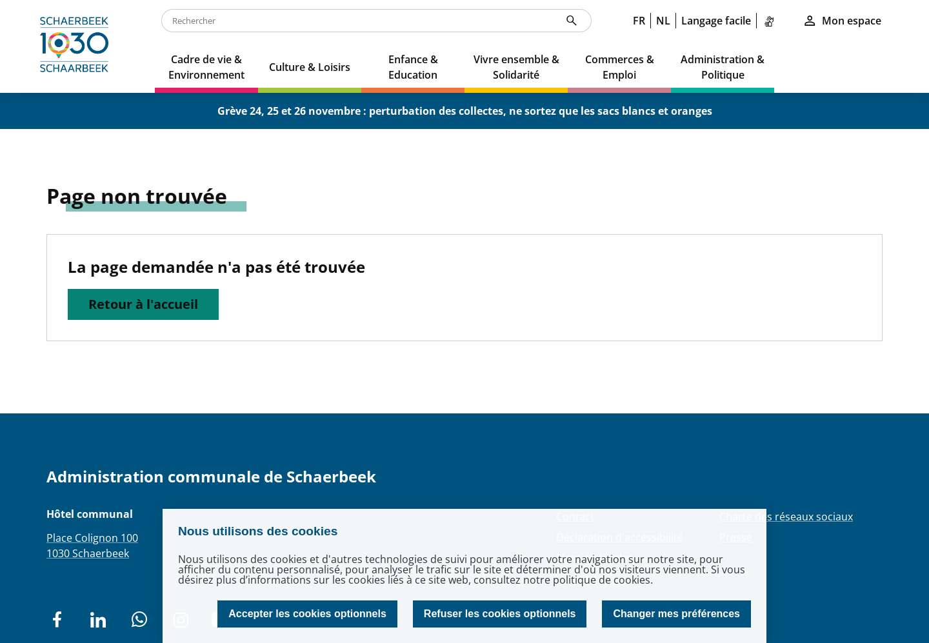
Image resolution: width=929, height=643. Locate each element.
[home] (77, 46)
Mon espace (842, 21)
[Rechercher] (571, 20)
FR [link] (639, 21)
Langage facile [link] (716, 21)
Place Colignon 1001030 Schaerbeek (92, 545)
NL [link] (663, 21)
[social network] (56, 620)
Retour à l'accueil (143, 304)
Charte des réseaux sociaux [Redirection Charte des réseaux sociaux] (786, 516)
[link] (771, 21)
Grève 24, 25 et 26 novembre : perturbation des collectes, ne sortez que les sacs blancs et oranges (464, 111)
